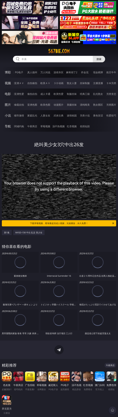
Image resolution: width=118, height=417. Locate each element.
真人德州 (32, 72)
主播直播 (98, 83)
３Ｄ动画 (58, 83)
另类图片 (111, 104)
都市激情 (19, 115)
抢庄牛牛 (111, 72)
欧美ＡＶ (45, 83)
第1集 (7, 232)
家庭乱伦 (32, 115)
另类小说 (85, 115)
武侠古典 (58, 115)
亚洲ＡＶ (19, 83)
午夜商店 (32, 126)
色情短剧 (85, 126)
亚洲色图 (32, 104)
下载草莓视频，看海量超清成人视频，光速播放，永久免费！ (72, 223)
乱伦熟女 (98, 94)
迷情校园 (72, 115)
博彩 (8, 72)
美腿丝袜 (72, 104)
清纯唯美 (85, 104)
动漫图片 (58, 104)
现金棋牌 (98, 72)
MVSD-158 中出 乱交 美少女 (28, 232)
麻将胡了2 (71, 72)
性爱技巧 (111, 115)
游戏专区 (58, 72)
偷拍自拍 (32, 94)
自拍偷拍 (32, 83)
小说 (8, 115)
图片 (8, 105)
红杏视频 (72, 126)
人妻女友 (45, 115)
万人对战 (45, 72)
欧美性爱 (58, 94)
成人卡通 (45, 94)
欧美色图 (45, 104)
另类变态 (111, 94)
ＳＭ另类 (111, 83)
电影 (8, 94)
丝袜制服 (85, 83)
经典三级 (85, 94)
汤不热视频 (58, 126)
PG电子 (19, 72)
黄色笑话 (98, 115)
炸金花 (84, 72)
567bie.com (59, 51)
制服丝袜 (72, 94)
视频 (8, 83)
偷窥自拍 (19, 104)
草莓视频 (45, 126)
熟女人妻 (72, 83)
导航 (8, 126)
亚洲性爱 (19, 94)
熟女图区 (98, 104)
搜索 (98, 59)
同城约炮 (19, 126)
